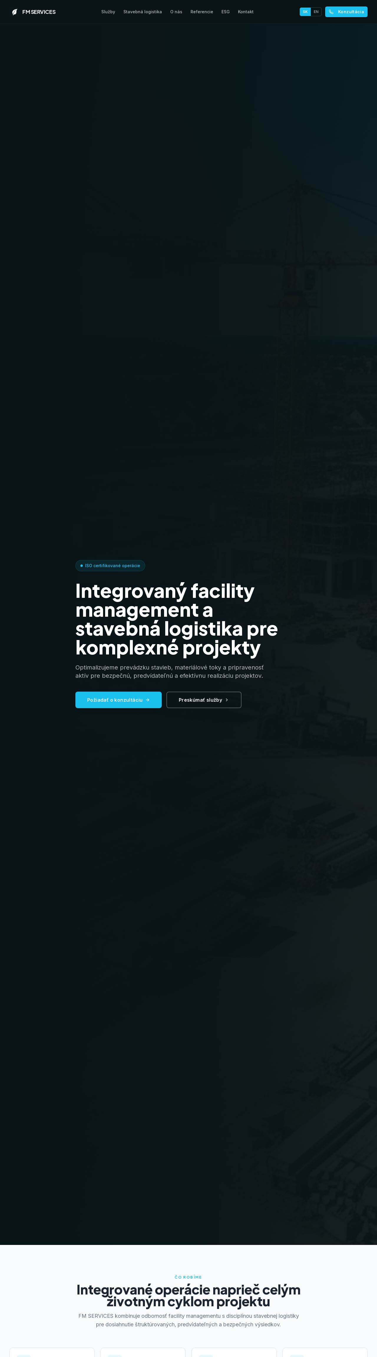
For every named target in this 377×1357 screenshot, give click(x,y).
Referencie (202, 11)
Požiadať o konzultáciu (118, 703)
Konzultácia (346, 11)
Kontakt (246, 11)
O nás (176, 11)
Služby (108, 11)
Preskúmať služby (204, 703)
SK (305, 11)
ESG (225, 11)
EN (316, 11)
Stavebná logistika (142, 11)
